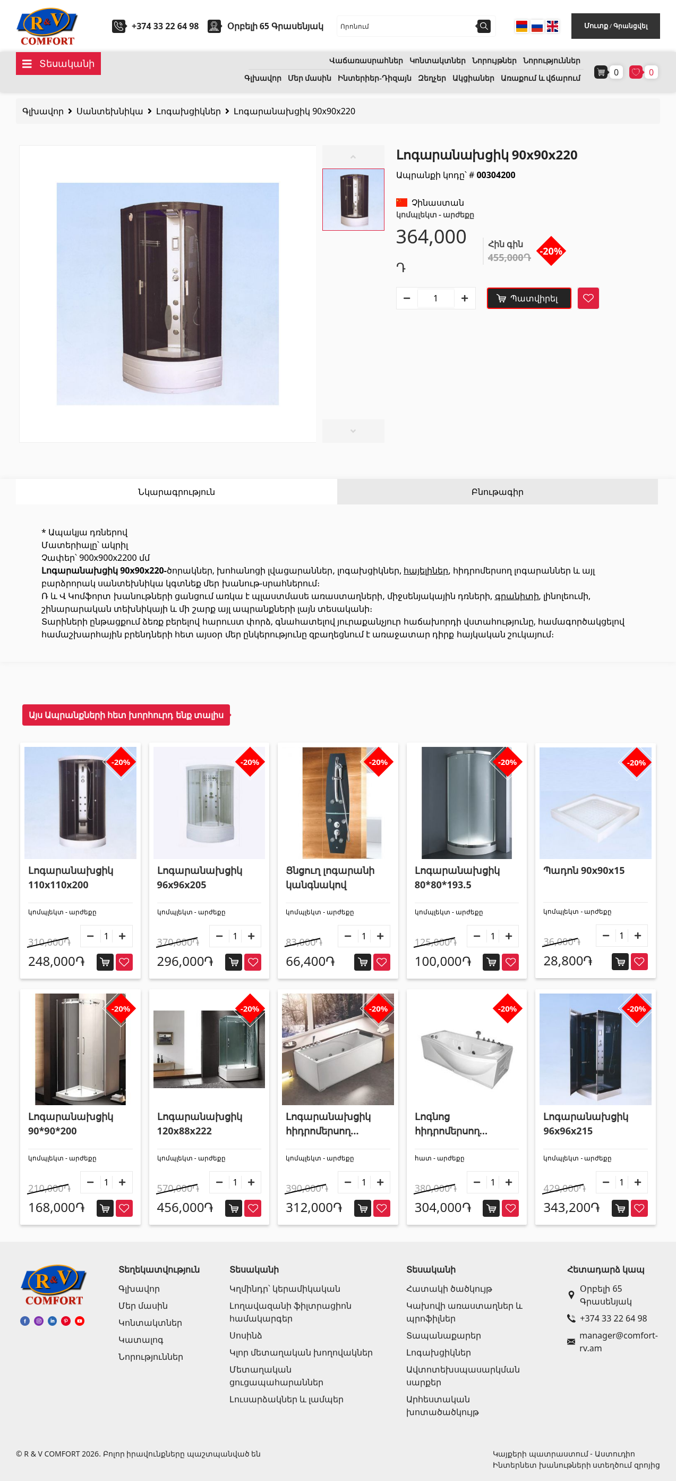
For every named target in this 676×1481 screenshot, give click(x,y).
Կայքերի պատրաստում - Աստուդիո (564, 1454)
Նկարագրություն (176, 492)
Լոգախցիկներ (188, 111)
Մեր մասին (310, 78)
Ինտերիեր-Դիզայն (375, 78)
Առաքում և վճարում (540, 78)
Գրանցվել (630, 25)
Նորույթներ (494, 61)
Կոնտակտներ (437, 61)
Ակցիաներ (473, 78)
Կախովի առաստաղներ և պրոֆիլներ (464, 1312)
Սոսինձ (245, 1335)
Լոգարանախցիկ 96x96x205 (199, 877)
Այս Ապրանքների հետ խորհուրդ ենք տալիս (126, 715)
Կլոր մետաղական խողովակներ (301, 1352)
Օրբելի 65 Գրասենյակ (599, 1295)
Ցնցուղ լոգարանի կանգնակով (330, 877)
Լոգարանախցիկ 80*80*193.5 (457, 877)
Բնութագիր (498, 492)
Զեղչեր (432, 78)
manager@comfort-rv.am (611, 1341)
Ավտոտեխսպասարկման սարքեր (463, 1376)
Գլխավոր (262, 78)
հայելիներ (426, 570)
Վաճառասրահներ (366, 61)
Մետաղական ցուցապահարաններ (276, 1376)
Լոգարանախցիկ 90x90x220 (294, 111)
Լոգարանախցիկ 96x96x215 (585, 1123)
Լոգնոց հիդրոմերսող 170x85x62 (447, 1124)
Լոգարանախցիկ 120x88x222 (199, 1123)
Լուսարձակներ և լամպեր (286, 1399)
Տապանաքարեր (443, 1335)
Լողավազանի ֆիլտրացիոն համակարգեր (290, 1312)
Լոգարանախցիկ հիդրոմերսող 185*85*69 (328, 1124)
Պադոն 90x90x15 (583, 870)
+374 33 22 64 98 (165, 26)
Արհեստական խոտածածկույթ (442, 1405)
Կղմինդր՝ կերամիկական (284, 1288)
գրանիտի (517, 596)
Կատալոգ (141, 1339)
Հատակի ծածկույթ (449, 1288)
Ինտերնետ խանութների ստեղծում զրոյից (576, 1465)
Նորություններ (551, 61)
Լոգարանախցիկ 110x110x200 (70, 877)
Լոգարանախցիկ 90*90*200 (70, 1123)
